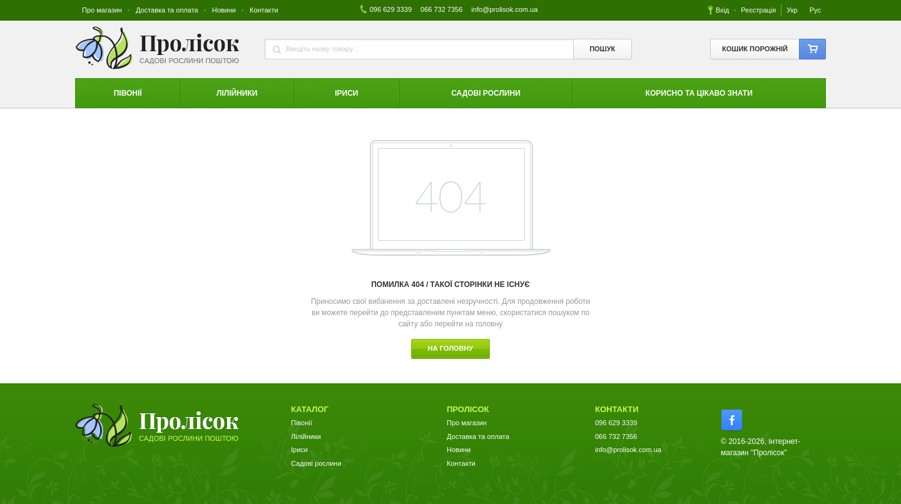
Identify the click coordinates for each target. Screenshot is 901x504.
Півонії (301, 422)
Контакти (264, 10)
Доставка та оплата (167, 10)
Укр (792, 10)
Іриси (299, 449)
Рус (815, 10)
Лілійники (306, 436)
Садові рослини (316, 463)
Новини (224, 10)
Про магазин (102, 10)
